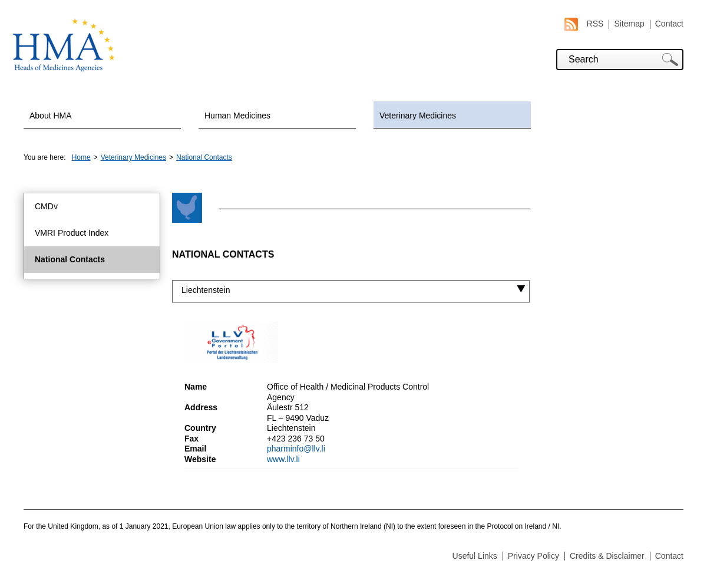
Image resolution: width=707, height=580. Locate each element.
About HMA (50, 115)
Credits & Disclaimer (607, 556)
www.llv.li (283, 459)
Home (81, 157)
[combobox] (351, 290)
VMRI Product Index (71, 233)
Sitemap (629, 23)
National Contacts (204, 157)
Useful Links (474, 556)
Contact (669, 23)
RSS (584, 24)
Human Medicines (237, 115)
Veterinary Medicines (417, 115)
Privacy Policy (533, 556)
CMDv (46, 206)
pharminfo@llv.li (296, 448)
